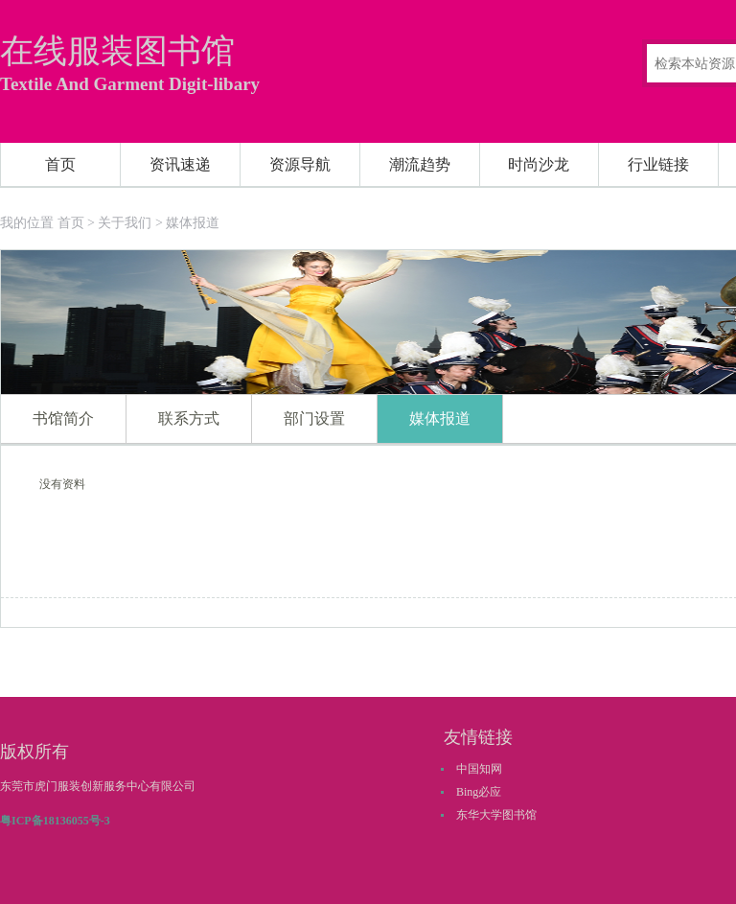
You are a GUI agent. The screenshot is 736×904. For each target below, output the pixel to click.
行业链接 (658, 164)
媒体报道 (192, 223)
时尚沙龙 (538, 164)
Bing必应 (478, 792)
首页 (60, 164)
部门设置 (314, 418)
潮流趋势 (419, 164)
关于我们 (124, 223)
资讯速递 (180, 164)
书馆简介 (63, 418)
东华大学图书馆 (496, 815)
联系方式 (188, 418)
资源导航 (300, 164)
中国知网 (479, 769)
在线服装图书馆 (117, 51)
